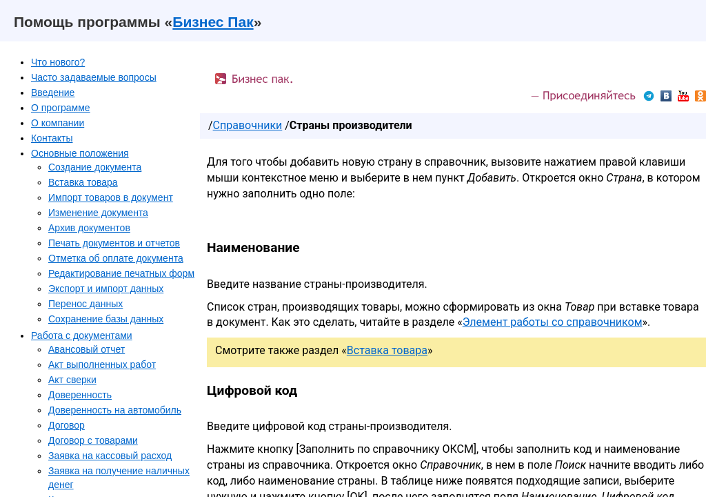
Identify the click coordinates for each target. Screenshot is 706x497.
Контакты (51, 138)
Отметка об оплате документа (115, 258)
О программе (60, 107)
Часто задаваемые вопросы (94, 77)
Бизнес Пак (212, 22)
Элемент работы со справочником (553, 322)
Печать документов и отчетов (114, 242)
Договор (66, 425)
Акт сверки (72, 379)
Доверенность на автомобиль (114, 410)
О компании (57, 122)
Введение (52, 92)
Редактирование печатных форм (121, 273)
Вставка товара (83, 182)
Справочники (248, 125)
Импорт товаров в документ (110, 197)
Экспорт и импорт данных (105, 288)
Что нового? (58, 62)
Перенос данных (85, 303)
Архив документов (89, 227)
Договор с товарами (93, 440)
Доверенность (80, 394)
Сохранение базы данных (105, 318)
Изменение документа (98, 212)
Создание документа (94, 167)
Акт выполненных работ (102, 364)
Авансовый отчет (86, 349)
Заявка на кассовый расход (110, 455)
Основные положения (80, 153)
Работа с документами (81, 335)
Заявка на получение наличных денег (119, 477)
